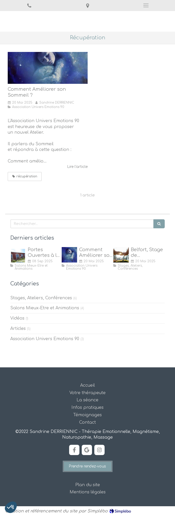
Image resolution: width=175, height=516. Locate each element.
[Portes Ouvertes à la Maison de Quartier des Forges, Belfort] (18, 254)
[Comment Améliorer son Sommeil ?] (48, 68)
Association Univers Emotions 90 (44, 339)
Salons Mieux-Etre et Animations (44, 308)
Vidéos (17, 318)
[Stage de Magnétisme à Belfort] (121, 254)
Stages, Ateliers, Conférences (41, 298)
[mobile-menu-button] (146, 5)
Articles (18, 328)
